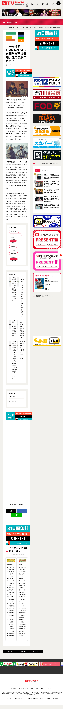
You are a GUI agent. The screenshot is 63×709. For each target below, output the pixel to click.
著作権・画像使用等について (35, 698)
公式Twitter (12, 401)
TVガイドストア (39, 693)
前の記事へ (10, 651)
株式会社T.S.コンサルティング (54, 693)
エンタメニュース (10, 34)
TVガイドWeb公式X (32, 694)
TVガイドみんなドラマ (8, 693)
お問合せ (48, 698)
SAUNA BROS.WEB (57, 692)
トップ (14, 688)
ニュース (38, 4)
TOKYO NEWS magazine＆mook (11, 692)
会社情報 (55, 698)
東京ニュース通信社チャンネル (25, 693)
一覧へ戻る (23, 651)
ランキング (52, 4)
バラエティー (10, 40)
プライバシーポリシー (19, 698)
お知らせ (8, 698)
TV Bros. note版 (44, 692)
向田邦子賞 (27, 4)
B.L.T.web (25, 692)
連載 (47, 4)
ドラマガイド (32, 4)
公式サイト (12, 397)
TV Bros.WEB (34, 692)
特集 (43, 4)
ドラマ (8, 37)
